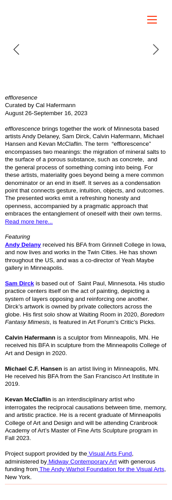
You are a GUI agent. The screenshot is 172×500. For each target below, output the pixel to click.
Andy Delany (23, 244)
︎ (152, 19)
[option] (86, 49)
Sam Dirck (19, 283)
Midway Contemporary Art (82, 461)
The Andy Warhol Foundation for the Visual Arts (101, 469)
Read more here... (29, 221)
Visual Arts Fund (109, 453)
